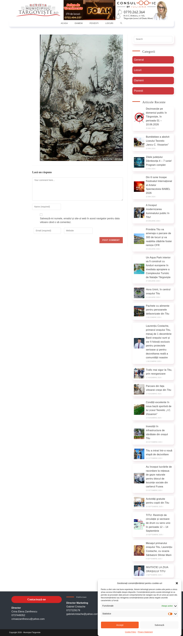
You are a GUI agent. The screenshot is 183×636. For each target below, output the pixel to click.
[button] (176, 583)
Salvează (159, 625)
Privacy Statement (145, 632)
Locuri (137, 70)
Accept (119, 625)
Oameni (139, 80)
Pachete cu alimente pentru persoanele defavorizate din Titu (157, 309)
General (139, 59)
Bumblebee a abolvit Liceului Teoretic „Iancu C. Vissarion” (157, 141)
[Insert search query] (153, 39)
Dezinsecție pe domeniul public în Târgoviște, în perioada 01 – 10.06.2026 (156, 116)
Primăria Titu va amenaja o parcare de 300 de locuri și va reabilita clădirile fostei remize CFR (159, 237)
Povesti (138, 90)
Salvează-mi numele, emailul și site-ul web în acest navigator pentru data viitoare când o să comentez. (80, 220)
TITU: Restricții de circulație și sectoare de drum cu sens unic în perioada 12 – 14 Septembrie (158, 523)
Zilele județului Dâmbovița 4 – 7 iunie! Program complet (159, 161)
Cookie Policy (130, 632)
